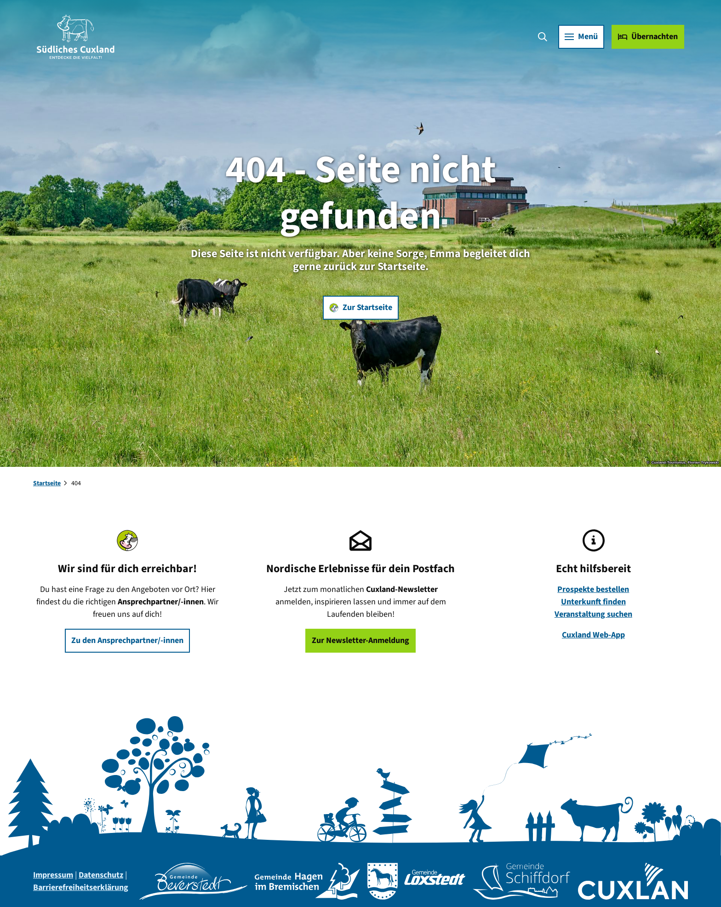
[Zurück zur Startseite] (75, 37)
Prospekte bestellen (593, 589)
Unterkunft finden (593, 602)
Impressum (53, 875)
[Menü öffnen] (581, 37)
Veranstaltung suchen (593, 614)
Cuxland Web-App (593, 635)
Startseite (47, 483)
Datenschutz (101, 875)
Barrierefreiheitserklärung (80, 887)
